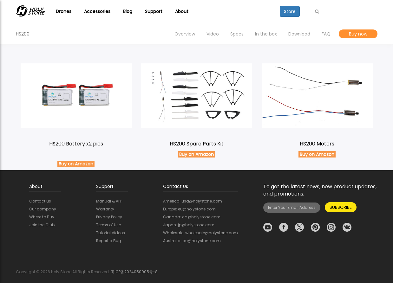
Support (153, 11)
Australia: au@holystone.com (192, 240)
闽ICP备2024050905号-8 (134, 271)
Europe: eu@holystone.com (189, 209)
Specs (237, 34)
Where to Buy (41, 217)
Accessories (97, 11)
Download (299, 34)
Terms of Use (108, 225)
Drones (63, 11)
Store (290, 11)
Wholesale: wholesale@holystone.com (200, 232)
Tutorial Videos (110, 232)
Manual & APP (109, 201)
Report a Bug (108, 240)
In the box (266, 34)
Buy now (358, 34)
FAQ (326, 34)
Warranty (105, 209)
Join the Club (42, 225)
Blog (127, 11)
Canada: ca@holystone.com (191, 217)
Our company (42, 209)
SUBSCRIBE (341, 207)
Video (212, 34)
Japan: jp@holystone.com (188, 225)
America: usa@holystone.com (192, 201)
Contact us (40, 201)
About (181, 11)
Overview (184, 34)
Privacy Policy (109, 217)
